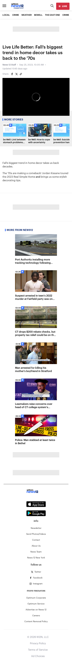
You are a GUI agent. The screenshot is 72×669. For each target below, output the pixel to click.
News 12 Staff (9, 65)
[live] (63, 6)
